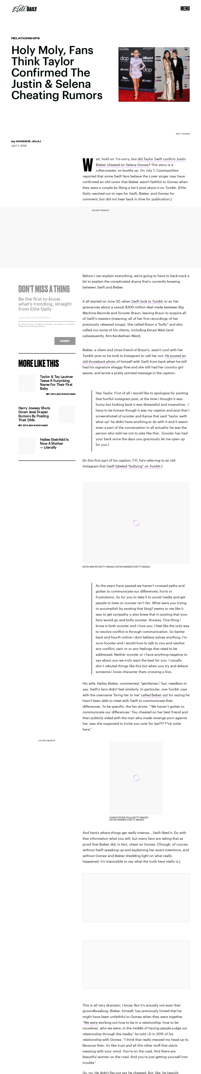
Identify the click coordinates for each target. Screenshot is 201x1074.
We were (91, 1022)
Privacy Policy (38, 328)
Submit (65, 343)
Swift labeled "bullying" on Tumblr (133, 466)
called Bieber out (154, 695)
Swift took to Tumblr (147, 301)
